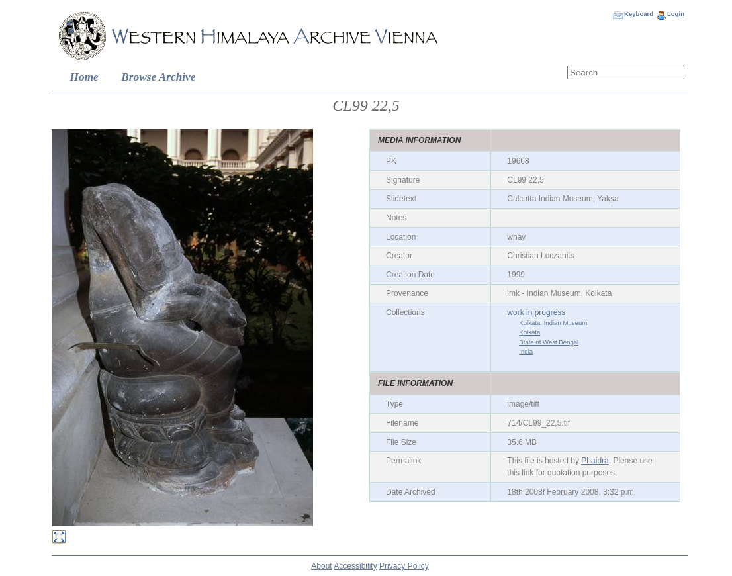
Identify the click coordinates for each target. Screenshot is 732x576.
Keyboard (638, 13)
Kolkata (529, 332)
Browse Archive (158, 77)
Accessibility (355, 566)
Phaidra (594, 460)
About (321, 566)
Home (84, 77)
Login (675, 13)
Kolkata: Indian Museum (553, 322)
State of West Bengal (548, 342)
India (526, 351)
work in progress (536, 312)
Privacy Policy (404, 566)
